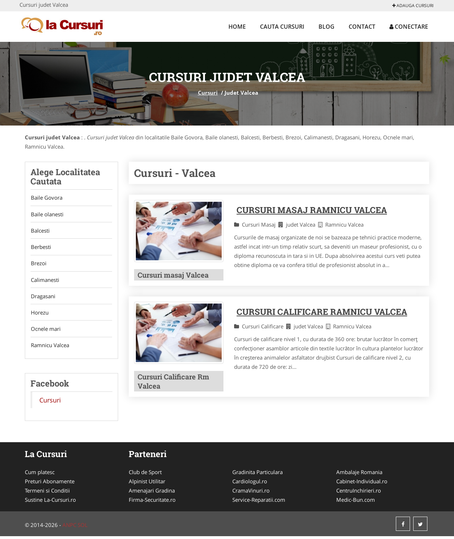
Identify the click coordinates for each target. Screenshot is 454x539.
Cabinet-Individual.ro (361, 484)
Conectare (408, 26)
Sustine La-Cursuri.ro (50, 502)
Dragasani (43, 297)
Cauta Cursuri (282, 26)
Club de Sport (145, 474)
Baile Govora (46, 197)
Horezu (39, 314)
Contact (362, 26)
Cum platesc (40, 474)
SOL (83, 527)
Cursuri (208, 92)
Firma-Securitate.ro (152, 502)
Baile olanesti (47, 214)
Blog (326, 26)
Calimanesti (45, 281)
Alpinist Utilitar (147, 484)
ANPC (69, 527)
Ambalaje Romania (359, 474)
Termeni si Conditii (47, 493)
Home (237, 26)
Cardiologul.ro (249, 484)
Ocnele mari (45, 331)
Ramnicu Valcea (50, 347)
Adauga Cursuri (412, 5)
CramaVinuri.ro (251, 493)
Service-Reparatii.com (258, 502)
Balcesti (40, 231)
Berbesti (41, 247)
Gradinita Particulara (257, 474)
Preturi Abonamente (49, 484)
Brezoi (38, 264)
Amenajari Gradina (152, 493)
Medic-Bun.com (355, 502)
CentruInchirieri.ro (358, 493)
